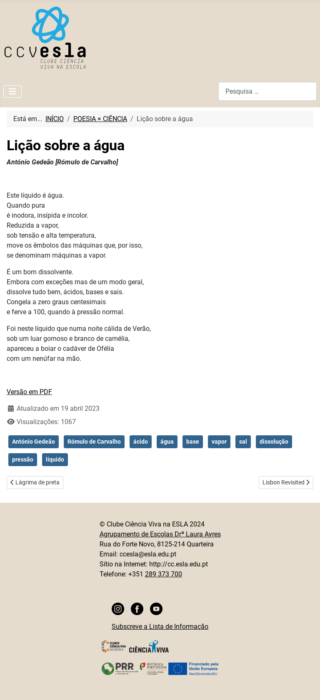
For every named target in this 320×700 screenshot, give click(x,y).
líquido (55, 459)
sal (243, 441)
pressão (22, 459)
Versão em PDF (29, 392)
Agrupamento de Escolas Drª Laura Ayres (160, 534)
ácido (140, 441)
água (167, 441)
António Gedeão (33, 441)
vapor (219, 441)
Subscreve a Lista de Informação (160, 626)
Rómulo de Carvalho (94, 441)
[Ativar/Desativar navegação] (12, 91)
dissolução (274, 441)
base (192, 441)
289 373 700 (163, 574)
